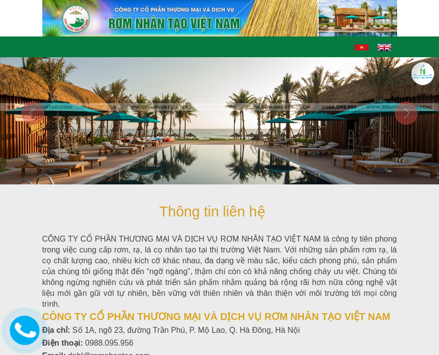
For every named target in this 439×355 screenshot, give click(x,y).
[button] (33, 143)
